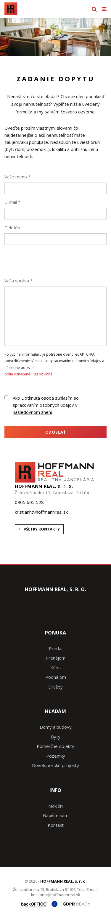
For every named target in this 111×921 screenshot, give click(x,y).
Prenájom (55, 658)
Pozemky (55, 756)
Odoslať (55, 432)
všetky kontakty (39, 529)
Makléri (55, 806)
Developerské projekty (55, 765)
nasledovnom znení (32, 412)
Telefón (12, 227)
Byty (55, 737)
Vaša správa (18, 281)
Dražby (55, 687)
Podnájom (55, 677)
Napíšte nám (55, 815)
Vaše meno (17, 177)
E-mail (12, 202)
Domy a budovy (56, 727)
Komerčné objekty (55, 746)
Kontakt (56, 825)
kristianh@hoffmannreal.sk (41, 512)
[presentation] (49, 261)
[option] (55, 37)
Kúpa (55, 668)
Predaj (55, 648)
